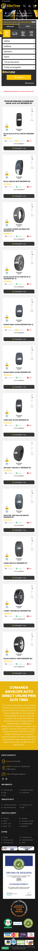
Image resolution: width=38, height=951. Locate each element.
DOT (29, 141)
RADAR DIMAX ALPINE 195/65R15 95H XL (18, 325)
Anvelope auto (8, 840)
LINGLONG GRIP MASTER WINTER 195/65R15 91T (16, 516)
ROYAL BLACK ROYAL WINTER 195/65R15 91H (19, 135)
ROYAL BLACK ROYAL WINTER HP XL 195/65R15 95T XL (17, 278)
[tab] (10, 26)
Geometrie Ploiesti (9, 807)
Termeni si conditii (27, 821)
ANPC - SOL (7, 826)
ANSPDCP (25, 826)
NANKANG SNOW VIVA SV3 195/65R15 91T (18, 16)
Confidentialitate (27, 824)
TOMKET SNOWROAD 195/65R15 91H (17, 611)
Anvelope (11, 13)
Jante (23, 843)
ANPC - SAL (7, 824)
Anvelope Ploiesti (27, 840)
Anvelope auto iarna (24, 13)
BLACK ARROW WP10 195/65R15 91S (17, 181)
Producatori (25, 793)
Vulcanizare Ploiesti (9, 805)
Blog (4, 793)
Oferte (5, 837)
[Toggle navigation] (35, 1)
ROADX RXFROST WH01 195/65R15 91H (18, 659)
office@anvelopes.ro (18, 774)
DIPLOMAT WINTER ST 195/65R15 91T (17, 468)
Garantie (24, 818)
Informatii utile (8, 790)
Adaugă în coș (19, 148)
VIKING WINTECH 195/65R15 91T (15, 563)
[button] (25, 6)
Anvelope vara (8, 843)
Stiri (4, 795)
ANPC (5, 821)
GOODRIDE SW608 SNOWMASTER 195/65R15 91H (17, 230)
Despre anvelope (27, 790)
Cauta (19, 77)
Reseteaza (29, 83)
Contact (6, 818)
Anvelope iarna (27, 837)
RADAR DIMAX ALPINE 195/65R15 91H (17, 372)
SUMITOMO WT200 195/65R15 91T (16, 420)
